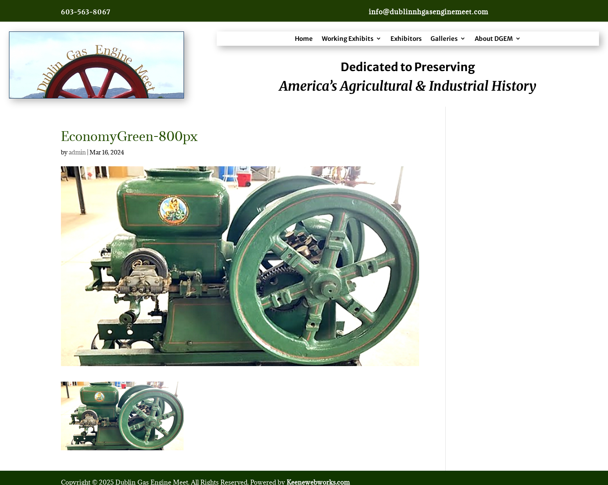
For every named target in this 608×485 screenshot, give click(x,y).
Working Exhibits (347, 38)
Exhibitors (406, 38)
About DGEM (494, 38)
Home (304, 38)
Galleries (444, 38)
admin (77, 152)
